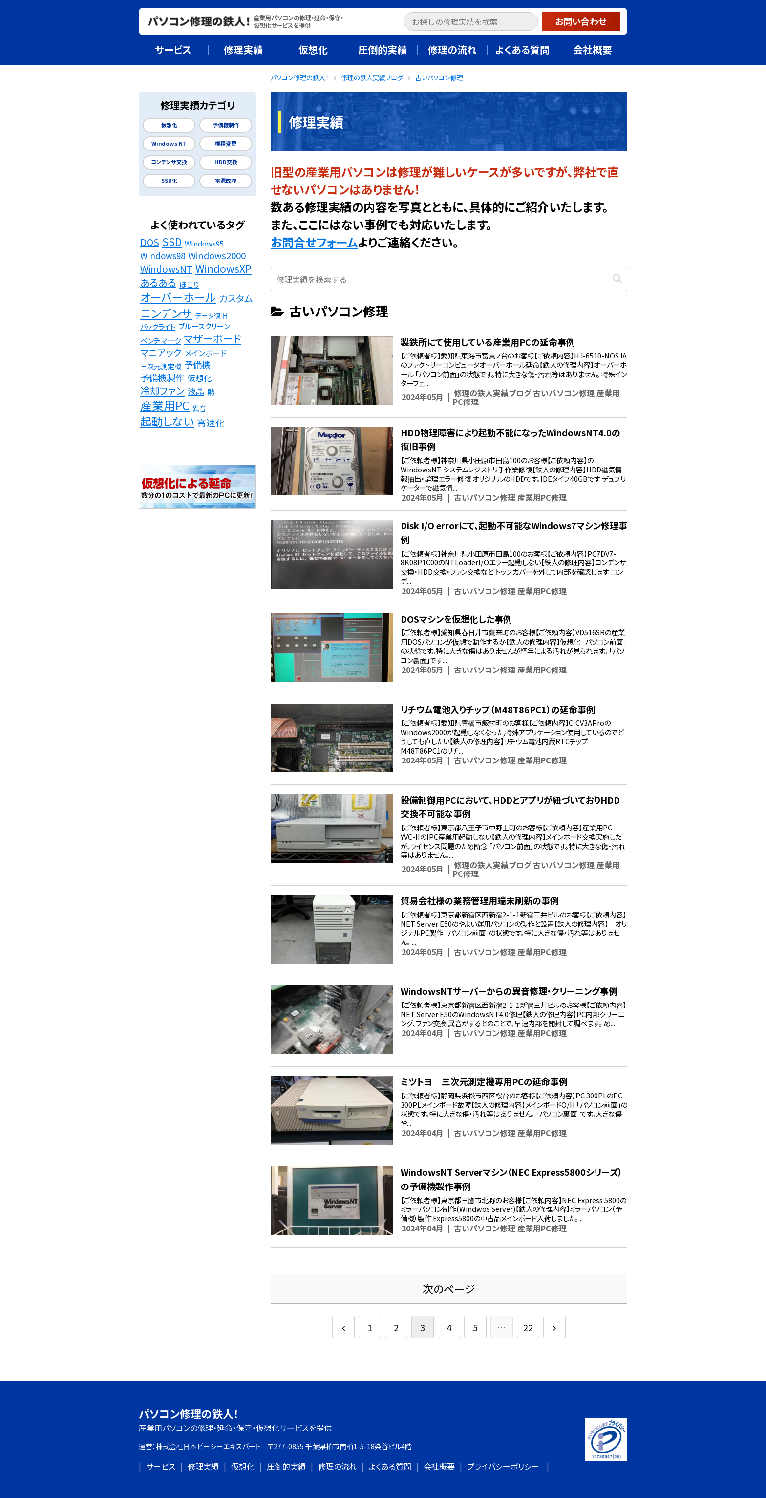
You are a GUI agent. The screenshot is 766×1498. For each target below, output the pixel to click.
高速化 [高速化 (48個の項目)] (211, 422)
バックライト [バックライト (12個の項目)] (157, 326)
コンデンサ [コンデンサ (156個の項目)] (166, 313)
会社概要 (439, 1466)
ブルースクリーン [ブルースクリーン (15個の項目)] (204, 326)
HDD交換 (225, 162)
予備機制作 (226, 125)
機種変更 (225, 143)
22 (528, 1327)
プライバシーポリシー (503, 1466)
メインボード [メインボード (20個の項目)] (206, 352)
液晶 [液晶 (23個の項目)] (196, 391)
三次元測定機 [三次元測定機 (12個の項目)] (160, 366)
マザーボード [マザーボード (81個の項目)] (212, 339)
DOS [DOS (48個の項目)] (149, 242)
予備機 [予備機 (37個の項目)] (197, 364)
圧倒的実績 (286, 1466)
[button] (532, 23)
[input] (471, 21)
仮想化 (169, 125)
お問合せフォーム (314, 241)
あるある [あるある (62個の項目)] (158, 283)
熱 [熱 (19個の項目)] (211, 392)
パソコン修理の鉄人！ (189, 1413)
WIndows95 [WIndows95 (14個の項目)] (204, 243)
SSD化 (169, 181)
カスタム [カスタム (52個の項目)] (236, 298)
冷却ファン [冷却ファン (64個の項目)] (162, 391)
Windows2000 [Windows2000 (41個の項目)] (217, 255)
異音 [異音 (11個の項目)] (199, 408)
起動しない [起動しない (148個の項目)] (167, 421)
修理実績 (203, 1466)
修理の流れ (337, 1466)
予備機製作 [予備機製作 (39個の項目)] (162, 377)
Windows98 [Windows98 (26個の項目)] (162, 256)
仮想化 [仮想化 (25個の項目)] (199, 378)
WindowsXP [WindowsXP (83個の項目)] (223, 269)
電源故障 (225, 181)
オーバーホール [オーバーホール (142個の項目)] (178, 297)
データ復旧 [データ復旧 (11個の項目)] (211, 315)
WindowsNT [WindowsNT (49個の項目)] (166, 269)
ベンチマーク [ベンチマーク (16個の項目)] (160, 340)
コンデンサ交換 (169, 162)
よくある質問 (390, 1466)
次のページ (449, 1288)
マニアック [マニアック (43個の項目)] (161, 352)
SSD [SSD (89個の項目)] (172, 241)
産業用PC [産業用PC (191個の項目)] (165, 406)
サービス (160, 1466)
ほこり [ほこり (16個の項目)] (189, 284)
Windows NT (169, 143)
